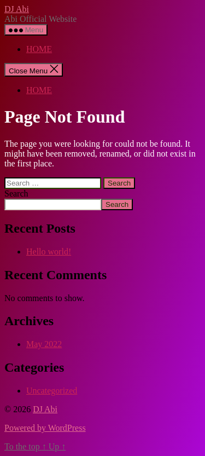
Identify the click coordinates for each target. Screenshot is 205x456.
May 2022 (44, 344)
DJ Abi (16, 9)
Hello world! (48, 251)
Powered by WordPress (45, 427)
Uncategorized (51, 390)
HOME (39, 49)
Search (16, 193)
